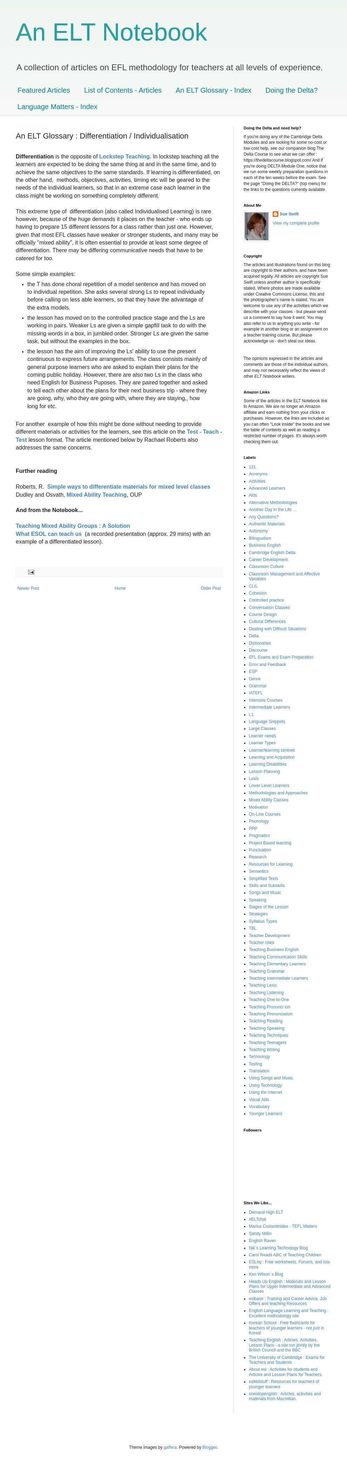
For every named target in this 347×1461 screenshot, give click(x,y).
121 (252, 466)
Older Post (211, 588)
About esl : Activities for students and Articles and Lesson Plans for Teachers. (286, 1372)
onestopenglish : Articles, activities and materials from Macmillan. (285, 1396)
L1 (251, 714)
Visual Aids (259, 1099)
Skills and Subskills (267, 885)
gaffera (170, 1447)
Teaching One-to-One (269, 999)
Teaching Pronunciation (271, 1014)
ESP (253, 671)
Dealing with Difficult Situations (277, 628)
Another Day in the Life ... (272, 509)
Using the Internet (265, 1092)
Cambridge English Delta (272, 552)
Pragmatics (259, 835)
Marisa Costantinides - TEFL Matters (283, 1226)
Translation (259, 1071)
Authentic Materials (267, 524)
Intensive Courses (266, 700)
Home (120, 588)
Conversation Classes (269, 607)
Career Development (268, 559)
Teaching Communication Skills (278, 957)
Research (258, 856)
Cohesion (258, 593)
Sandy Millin (260, 1233)
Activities (257, 481)
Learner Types (262, 742)
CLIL (253, 586)
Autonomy (258, 531)
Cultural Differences (267, 621)
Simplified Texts (263, 878)
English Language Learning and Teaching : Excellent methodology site (288, 1313)
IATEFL (256, 692)
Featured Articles (44, 90)
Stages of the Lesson (268, 907)
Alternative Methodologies (273, 502)
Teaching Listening (266, 992)
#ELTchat (257, 1219)
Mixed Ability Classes (268, 799)
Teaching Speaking (266, 1028)
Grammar (258, 685)
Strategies (258, 914)
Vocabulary (259, 1106)
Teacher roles (261, 942)
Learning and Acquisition (272, 757)
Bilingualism (260, 538)
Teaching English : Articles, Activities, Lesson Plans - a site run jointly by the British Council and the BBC (284, 1345)
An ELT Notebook (111, 32)
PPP (253, 828)
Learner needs (262, 735)
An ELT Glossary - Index (213, 90)
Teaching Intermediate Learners (278, 978)
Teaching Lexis (263, 985)
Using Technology (265, 1085)
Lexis (254, 778)
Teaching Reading (266, 1021)
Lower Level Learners (269, 785)
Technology (259, 1056)
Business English (265, 545)
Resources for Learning (271, 864)
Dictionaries (260, 643)
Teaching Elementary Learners (277, 964)
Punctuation (260, 849)
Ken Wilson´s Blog (266, 1274)
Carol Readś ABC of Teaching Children (285, 1255)
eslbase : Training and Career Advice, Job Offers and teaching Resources (288, 1301)
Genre (254, 678)
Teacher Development (269, 935)
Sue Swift (289, 214)
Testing (255, 1064)
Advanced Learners (267, 488)
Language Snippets (267, 721)
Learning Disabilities (267, 764)
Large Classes (262, 728)
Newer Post (28, 588)
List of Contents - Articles (123, 90)
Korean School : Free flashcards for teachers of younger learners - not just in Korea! (286, 1327)
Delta (254, 635)
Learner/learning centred (272, 750)
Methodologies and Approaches (278, 792)
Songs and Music (265, 892)
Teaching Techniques (268, 1035)
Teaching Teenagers (267, 1042)
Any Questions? (264, 517)
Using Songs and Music (271, 1078)
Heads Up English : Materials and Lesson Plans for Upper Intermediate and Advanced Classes (290, 1286)
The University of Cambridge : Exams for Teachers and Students (287, 1360)
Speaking (257, 900)
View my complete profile (296, 223)
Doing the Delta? (291, 90)
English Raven (262, 1240)
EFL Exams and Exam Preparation (281, 657)
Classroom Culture (266, 566)
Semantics (258, 871)
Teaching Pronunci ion (269, 1007)
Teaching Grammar (267, 971)
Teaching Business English (274, 949)
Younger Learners (265, 1113)
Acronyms (258, 473)
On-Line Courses (265, 814)
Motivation (258, 807)
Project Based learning (270, 843)
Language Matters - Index (57, 107)
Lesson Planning (264, 771)
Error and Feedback (267, 664)
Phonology (259, 821)
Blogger (210, 1447)
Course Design (263, 614)
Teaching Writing (264, 1049)
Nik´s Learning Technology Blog (278, 1248)
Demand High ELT (266, 1212)
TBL (253, 928)
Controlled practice (266, 600)
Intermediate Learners (269, 707)
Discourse (258, 650)
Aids (253, 495)
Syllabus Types (263, 921)
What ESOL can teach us (49, 534)
